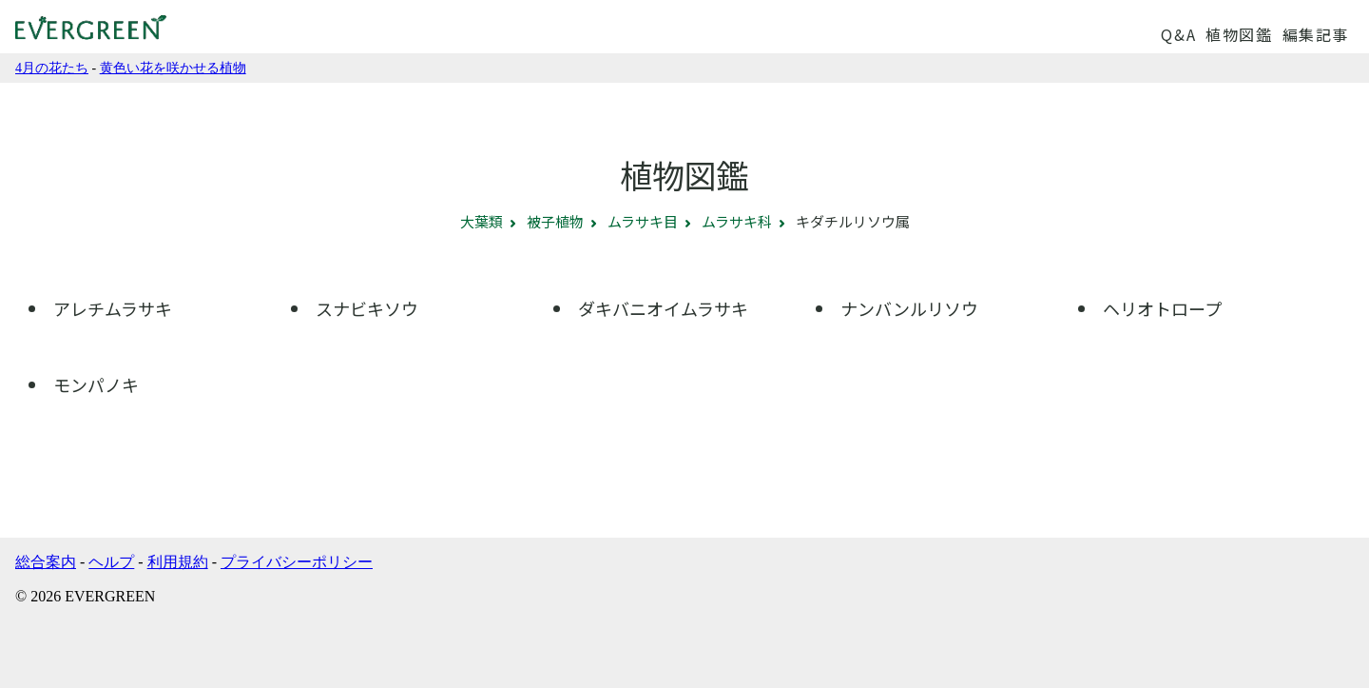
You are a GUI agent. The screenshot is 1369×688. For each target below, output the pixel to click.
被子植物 (555, 221)
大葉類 (481, 221)
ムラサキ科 (737, 221)
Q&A (1178, 34)
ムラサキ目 (642, 221)
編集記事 (1315, 34)
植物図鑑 (1238, 34)
